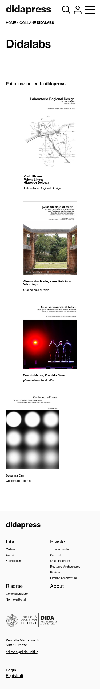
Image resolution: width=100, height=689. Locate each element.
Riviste (57, 542)
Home (11, 22)
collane (27, 22)
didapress (23, 524)
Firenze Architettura (63, 578)
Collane (10, 549)
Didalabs (45, 22)
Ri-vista (55, 572)
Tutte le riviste (59, 549)
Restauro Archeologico (65, 566)
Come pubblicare (17, 594)
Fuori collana (14, 561)
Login (11, 670)
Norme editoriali (16, 599)
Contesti (55, 555)
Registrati (14, 675)
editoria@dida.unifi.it (22, 652)
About (57, 586)
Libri (11, 542)
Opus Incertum (60, 561)
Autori (10, 555)
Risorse (14, 586)
